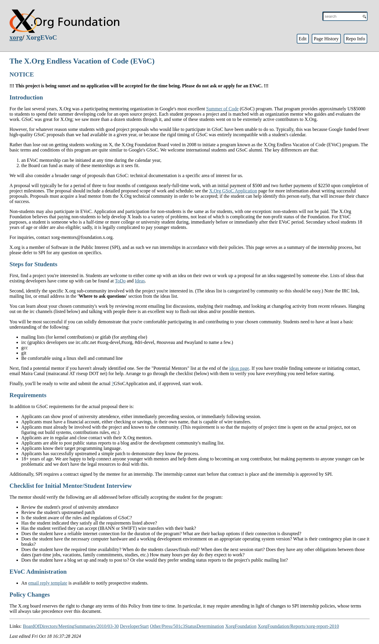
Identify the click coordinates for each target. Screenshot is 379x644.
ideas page (239, 368)
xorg (15, 37)
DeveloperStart (134, 626)
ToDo (120, 280)
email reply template (47, 582)
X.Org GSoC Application (233, 190)
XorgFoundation (240, 626)
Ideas (140, 280)
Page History (326, 38)
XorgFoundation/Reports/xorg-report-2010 (298, 626)
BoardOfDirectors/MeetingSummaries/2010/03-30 (71, 626)
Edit (302, 38)
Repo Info (355, 38)
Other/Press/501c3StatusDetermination (187, 626)
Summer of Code (222, 108)
